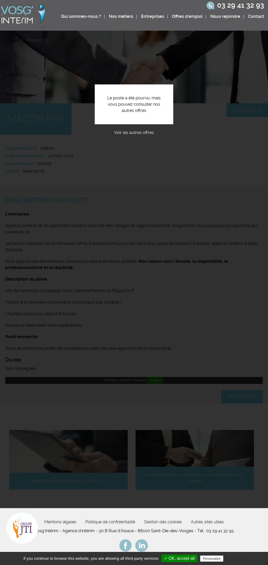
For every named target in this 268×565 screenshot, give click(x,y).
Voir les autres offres (134, 132)
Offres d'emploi (187, 16)
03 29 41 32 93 (240, 5)
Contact (256, 16)
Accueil (11, 40)
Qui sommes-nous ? (81, 16)
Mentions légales (60, 521)
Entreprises (152, 16)
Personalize (212, 559)
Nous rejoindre (225, 16)
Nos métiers (121, 16)
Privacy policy (237, 558)
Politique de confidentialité (110, 521)
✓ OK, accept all (179, 558)
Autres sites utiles (207, 521)
